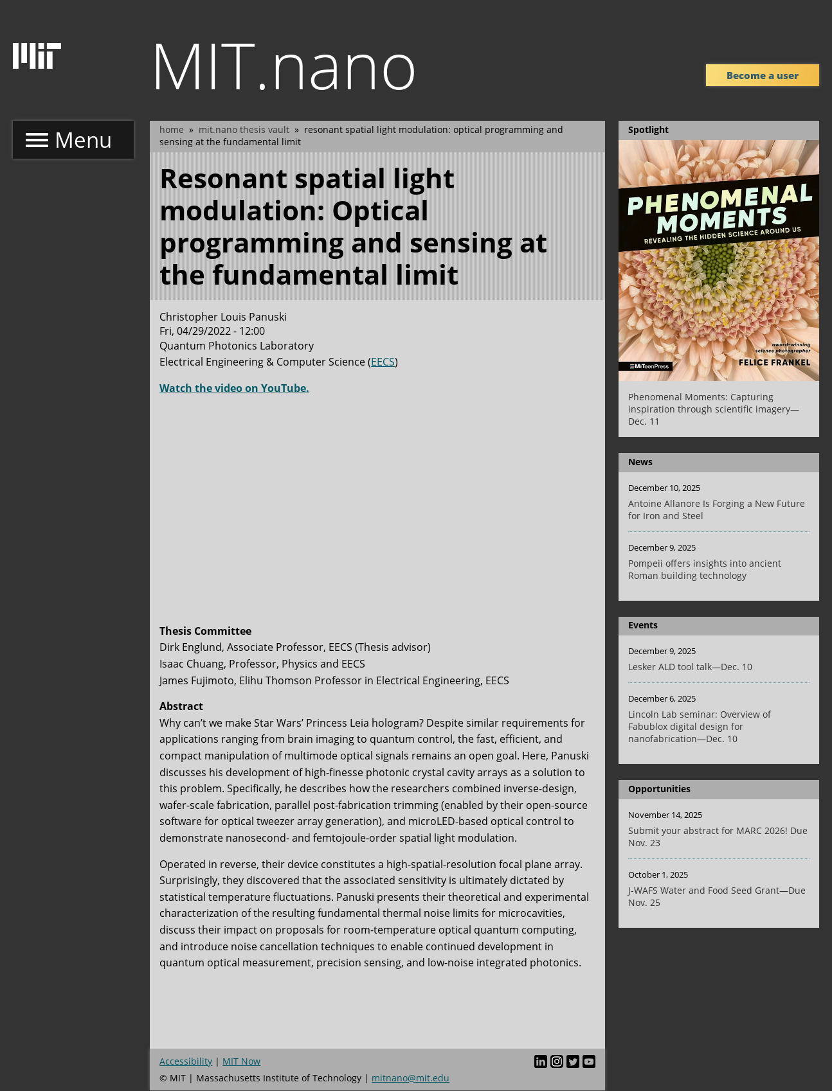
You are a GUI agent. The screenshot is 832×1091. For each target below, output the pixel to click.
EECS (383, 362)
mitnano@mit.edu (410, 1078)
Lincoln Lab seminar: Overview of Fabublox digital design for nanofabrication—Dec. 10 (699, 726)
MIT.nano (284, 64)
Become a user (763, 75)
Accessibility (185, 1061)
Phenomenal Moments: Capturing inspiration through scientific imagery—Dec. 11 (713, 409)
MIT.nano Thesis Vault (244, 129)
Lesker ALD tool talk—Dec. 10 (690, 667)
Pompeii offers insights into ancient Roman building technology (704, 569)
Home (171, 129)
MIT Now (241, 1061)
